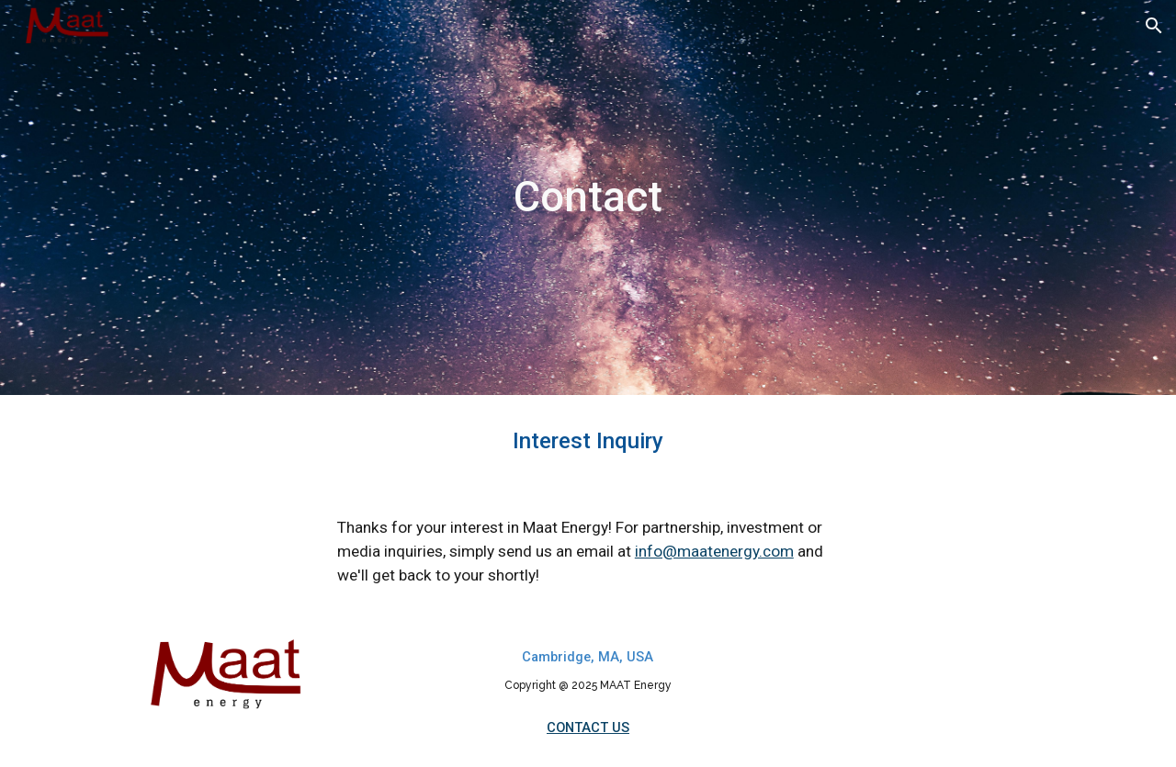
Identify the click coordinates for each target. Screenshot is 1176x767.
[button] (1154, 26)
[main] (588, 198)
